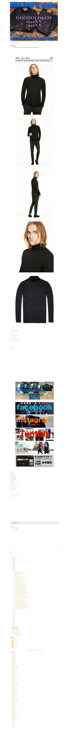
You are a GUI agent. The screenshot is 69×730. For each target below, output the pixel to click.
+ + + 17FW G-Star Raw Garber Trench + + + (18, 589)
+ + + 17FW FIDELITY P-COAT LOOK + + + (18, 580)
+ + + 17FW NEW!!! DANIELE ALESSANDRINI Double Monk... (21, 593)
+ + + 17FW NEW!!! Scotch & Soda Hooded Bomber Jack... (20, 597)
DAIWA (13, 665)
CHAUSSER (13, 664)
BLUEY (13, 661)
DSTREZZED (14, 668)
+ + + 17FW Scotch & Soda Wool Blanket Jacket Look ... (20, 608)
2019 (13, 567)
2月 (13, 619)
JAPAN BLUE (14, 688)
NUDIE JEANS (14, 697)
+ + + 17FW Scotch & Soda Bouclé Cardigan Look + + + (20, 588)
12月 (13, 570)
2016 (13, 622)
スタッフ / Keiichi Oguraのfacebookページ (17, 635)
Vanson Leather (14, 719)
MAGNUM (13, 693)
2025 (13, 560)
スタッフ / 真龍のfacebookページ (16, 633)
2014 (13, 624)
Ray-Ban (13, 704)
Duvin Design (14, 670)
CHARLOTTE (14, 663)
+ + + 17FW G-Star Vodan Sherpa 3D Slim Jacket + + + (20, 581)
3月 (13, 618)
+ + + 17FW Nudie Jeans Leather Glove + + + (18, 579)
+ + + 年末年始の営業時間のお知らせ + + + (18, 573)
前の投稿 (57, 551)
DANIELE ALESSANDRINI (15, 667)
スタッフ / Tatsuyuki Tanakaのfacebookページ (18, 634)
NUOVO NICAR (14, 698)
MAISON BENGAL (14, 694)
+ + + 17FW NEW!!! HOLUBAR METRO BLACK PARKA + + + (21, 607)
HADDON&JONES (14, 683)
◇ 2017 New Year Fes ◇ (16, 571)
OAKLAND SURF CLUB (15, 699)
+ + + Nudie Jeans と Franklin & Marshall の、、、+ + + (20, 574)
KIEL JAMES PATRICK (15, 691)
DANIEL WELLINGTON (15, 666)
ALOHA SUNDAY (14, 656)
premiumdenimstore (15, 647)
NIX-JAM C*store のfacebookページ (16, 630)
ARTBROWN (13, 658)
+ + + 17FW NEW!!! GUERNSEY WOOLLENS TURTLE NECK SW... (21, 592)
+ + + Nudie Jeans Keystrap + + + (17, 582)
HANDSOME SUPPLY (15, 684)
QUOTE (13, 702)
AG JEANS (13, 654)
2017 (13, 569)
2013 (13, 625)
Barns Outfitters (14, 662)
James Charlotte (14, 690)
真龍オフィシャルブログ (15, 631)
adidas (13, 721)
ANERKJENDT (14, 657)
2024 (13, 561)
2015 (13, 623)
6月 (13, 615)
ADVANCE (13, 653)
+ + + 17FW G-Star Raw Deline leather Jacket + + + (19, 600)
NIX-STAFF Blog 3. (13, 41)
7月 (13, 614)
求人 (12, 727)
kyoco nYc (13, 724)
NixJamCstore (15, 641)
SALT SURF (13, 705)
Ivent (12, 686)
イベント (13, 726)
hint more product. (15, 643)
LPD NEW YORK (14, 692)
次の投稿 (12, 551)
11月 (13, 609)
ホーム (34, 551)
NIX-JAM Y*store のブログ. (20, 41)
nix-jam (14, 646)
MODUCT (13, 695)
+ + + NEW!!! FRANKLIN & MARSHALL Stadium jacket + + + (20, 572)
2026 (13, 559)
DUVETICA (13, 669)
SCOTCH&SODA (15, 523)
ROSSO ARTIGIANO (14, 703)
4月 (13, 617)
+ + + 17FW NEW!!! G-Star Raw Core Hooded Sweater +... (20, 598)
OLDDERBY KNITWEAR (15, 700)
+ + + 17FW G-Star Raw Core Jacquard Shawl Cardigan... (20, 591)
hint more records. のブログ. (46, 41)
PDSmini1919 (15, 642)
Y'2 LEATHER (14, 720)
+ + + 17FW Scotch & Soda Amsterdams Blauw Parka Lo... (20, 583)
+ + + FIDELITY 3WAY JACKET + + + (17, 599)
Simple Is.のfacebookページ (15, 632)
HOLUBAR (13, 685)
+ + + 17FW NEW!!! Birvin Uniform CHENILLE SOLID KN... (20, 590)
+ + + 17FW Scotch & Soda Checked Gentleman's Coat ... (20, 602)
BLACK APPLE (14, 660)
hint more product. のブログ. (28, 41)
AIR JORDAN (14, 655)
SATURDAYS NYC (14, 706)
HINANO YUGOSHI (15, 638)
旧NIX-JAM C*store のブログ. (16, 629)
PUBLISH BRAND (14, 701)
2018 (13, 568)
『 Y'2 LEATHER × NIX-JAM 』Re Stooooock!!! (19, 578)
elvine (13, 722)
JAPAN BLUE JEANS (15, 689)
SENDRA (13, 708)
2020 (13, 566)
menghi (13, 725)
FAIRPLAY (13, 671)
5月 (13, 616)
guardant (13, 723)
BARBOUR (13, 659)
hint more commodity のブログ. (37, 41)
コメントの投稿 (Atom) (15, 552)
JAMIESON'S (14, 687)
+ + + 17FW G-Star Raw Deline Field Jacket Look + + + (20, 601)
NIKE (12, 696)
